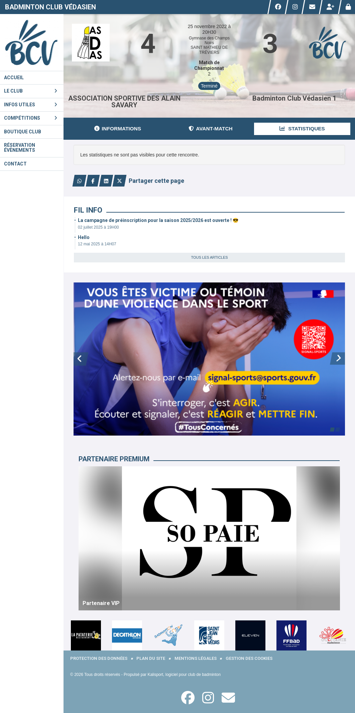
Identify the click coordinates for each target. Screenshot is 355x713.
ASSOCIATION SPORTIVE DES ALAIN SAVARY (124, 101)
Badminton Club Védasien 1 (294, 98)
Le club (30, 91)
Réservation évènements (19, 147)
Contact (15, 163)
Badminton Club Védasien (50, 7)
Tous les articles (209, 257)
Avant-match (210, 128)
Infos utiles (30, 104)
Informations (117, 128)
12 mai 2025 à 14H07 (97, 244)
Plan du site (150, 658)
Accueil (14, 77)
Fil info (88, 210)
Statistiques (302, 128)
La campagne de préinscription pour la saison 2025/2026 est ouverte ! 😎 (158, 220)
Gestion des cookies (249, 658)
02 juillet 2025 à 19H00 (98, 227)
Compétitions (30, 118)
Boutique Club (22, 131)
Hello (84, 237)
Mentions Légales (195, 658)
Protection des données (98, 658)
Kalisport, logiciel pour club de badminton (184, 674)
